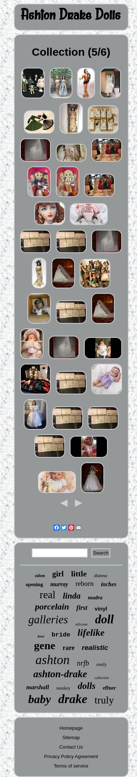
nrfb (83, 663)
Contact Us (71, 747)
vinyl (101, 609)
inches (109, 584)
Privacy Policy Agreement (71, 756)
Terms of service (71, 766)
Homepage (71, 728)
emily (101, 664)
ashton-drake (60, 673)
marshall (37, 687)
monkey (63, 688)
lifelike (90, 632)
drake (72, 699)
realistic (95, 647)
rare (68, 647)
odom (40, 575)
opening (34, 584)
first (81, 607)
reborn (85, 583)
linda (72, 595)
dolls (87, 686)
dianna (100, 575)
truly (104, 700)
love (41, 636)
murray (59, 584)
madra (95, 597)
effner (109, 688)
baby (39, 699)
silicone (81, 624)
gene (44, 645)
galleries (48, 619)
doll (104, 619)
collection (101, 678)
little (79, 573)
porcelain (52, 606)
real (47, 594)
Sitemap (71, 737)
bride (61, 634)
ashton (52, 660)
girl (58, 573)
